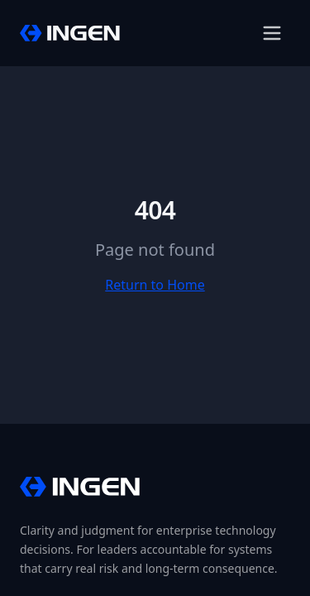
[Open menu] (272, 33)
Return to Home (154, 285)
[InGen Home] (70, 33)
